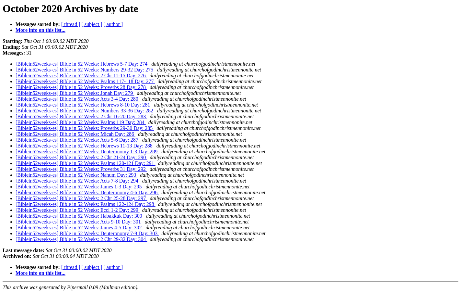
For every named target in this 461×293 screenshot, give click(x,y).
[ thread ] (70, 24)
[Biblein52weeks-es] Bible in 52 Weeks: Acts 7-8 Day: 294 (78, 181)
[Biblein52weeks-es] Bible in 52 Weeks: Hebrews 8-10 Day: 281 (83, 105)
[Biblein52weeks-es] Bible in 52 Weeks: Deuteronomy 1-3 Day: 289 (87, 151)
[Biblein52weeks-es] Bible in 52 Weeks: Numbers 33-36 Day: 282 (85, 110)
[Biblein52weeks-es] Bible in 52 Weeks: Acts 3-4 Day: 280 (78, 99)
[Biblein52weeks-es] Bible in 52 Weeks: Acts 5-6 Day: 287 (78, 140)
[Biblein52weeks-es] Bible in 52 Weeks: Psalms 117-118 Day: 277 (85, 81)
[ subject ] (92, 24)
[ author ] (113, 24)
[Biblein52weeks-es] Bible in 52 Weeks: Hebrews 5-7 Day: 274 (82, 64)
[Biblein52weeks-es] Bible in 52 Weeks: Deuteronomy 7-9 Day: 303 (87, 233)
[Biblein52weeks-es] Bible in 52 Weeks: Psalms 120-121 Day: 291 (86, 163)
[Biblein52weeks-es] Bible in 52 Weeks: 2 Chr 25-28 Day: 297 (81, 198)
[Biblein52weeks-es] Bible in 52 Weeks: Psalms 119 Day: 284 (81, 122)
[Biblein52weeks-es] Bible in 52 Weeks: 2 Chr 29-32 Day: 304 (81, 239)
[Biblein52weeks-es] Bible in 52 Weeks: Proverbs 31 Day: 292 (81, 169)
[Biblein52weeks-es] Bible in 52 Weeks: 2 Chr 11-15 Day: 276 (81, 75)
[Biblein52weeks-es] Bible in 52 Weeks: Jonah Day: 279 (75, 93)
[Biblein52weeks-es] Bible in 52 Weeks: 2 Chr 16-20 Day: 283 (81, 116)
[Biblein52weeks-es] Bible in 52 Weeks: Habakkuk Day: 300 (80, 216)
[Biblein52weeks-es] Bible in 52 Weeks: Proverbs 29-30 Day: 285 (85, 128)
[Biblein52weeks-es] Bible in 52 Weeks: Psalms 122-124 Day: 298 (86, 204)
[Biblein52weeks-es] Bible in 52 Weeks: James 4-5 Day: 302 (79, 227)
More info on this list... (40, 30)
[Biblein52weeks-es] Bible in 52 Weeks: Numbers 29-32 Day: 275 (85, 69)
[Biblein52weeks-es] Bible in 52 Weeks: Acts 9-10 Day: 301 (79, 221)
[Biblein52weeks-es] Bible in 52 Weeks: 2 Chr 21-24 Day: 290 (81, 157)
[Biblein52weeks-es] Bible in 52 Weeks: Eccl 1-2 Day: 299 (78, 210)
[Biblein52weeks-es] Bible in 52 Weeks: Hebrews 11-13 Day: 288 (85, 145)
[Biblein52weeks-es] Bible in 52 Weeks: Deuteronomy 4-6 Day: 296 (87, 192)
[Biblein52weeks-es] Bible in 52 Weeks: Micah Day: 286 (75, 134)
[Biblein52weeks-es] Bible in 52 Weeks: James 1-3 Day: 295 (79, 186)
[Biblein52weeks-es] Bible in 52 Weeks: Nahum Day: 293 (76, 175)
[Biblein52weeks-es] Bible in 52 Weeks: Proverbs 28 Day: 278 (81, 87)
